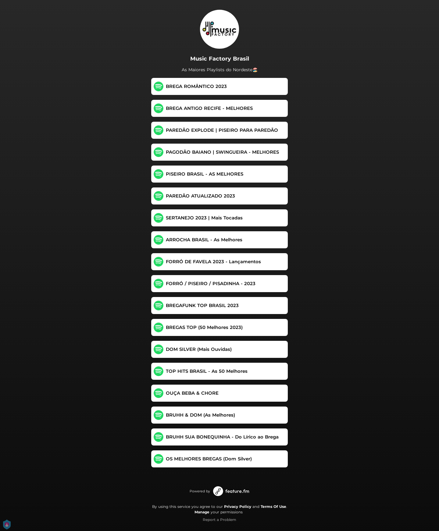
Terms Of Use (273, 506)
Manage (202, 512)
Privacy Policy (237, 506)
